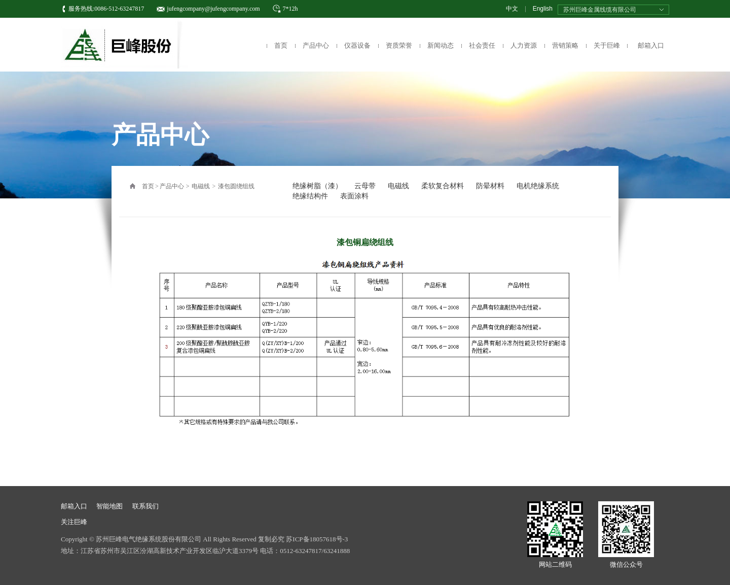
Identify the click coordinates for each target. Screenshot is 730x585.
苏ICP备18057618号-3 (317, 539)
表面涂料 (354, 196)
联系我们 (145, 506)
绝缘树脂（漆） (317, 186)
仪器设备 (357, 45)
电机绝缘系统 (538, 186)
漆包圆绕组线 (236, 186)
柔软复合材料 (442, 186)
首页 (280, 45)
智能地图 (109, 506)
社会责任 (482, 45)
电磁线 (201, 186)
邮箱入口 (651, 45)
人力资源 (523, 45)
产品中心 (316, 45)
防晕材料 (490, 186)
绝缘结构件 (310, 196)
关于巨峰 (607, 45)
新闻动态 (440, 45)
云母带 (365, 186)
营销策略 (565, 45)
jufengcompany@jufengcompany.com (213, 8)
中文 (512, 8)
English (543, 8)
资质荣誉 (399, 45)
